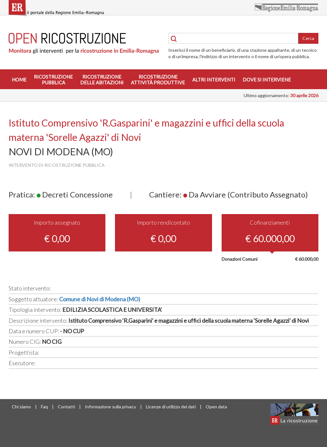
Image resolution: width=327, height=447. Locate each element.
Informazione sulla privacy (110, 406)
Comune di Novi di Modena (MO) (99, 299)
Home (19, 79)
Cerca (308, 38)
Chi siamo (21, 406)
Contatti (66, 406)
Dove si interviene (267, 79)
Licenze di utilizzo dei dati (171, 406)
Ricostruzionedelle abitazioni (102, 79)
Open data (216, 406)
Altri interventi (213, 79)
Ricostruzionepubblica (53, 79)
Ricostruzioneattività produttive (158, 79)
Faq (44, 406)
